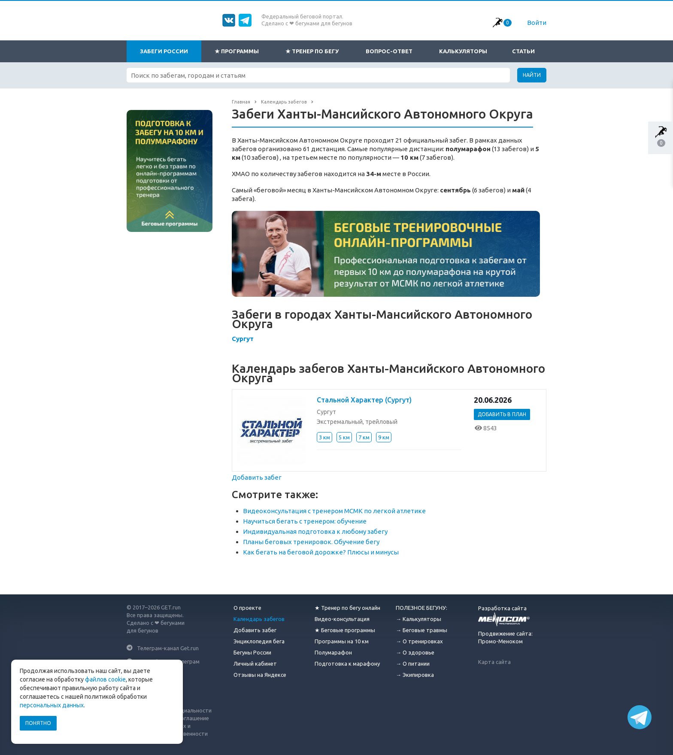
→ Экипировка (415, 675)
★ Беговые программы (345, 630)
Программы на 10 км (342, 641)
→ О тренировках (419, 641)
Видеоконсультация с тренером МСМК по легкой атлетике (334, 510)
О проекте (247, 608)
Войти (536, 22)
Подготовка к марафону (347, 664)
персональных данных (52, 705)
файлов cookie (105, 679)
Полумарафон (333, 652)
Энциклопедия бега (259, 641)
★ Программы (237, 51)
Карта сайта (494, 662)
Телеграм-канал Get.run (168, 648)
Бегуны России (252, 652)
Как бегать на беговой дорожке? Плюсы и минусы (321, 552)
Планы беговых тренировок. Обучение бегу (311, 541)
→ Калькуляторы (418, 619)
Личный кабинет (255, 664)
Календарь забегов (259, 619)
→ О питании (413, 664)
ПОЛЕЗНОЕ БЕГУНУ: (421, 608)
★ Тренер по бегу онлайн (347, 608)
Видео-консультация (342, 619)
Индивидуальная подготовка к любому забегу (315, 531)
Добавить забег (257, 477)
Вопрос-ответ (389, 51)
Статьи (523, 51)
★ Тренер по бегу (312, 51)
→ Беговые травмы (421, 630)
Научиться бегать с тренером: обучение (305, 521)
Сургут (243, 338)
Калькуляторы (463, 51)
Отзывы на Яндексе (259, 675)
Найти (532, 75)
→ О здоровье (415, 652)
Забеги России (164, 51)
